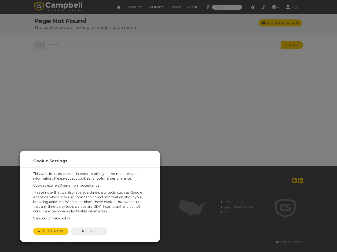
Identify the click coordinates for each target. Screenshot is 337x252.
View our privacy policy (51, 218)
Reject (89, 231)
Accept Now (51, 231)
